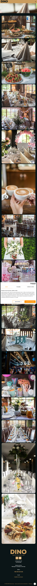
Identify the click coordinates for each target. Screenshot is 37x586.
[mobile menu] (35, 1)
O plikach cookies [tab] (30, 286)
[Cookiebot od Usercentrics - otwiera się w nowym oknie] (31, 284)
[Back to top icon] (35, 584)
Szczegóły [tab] (18, 286)
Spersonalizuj (18, 301)
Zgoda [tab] (6, 286)
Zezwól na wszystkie (30, 301)
